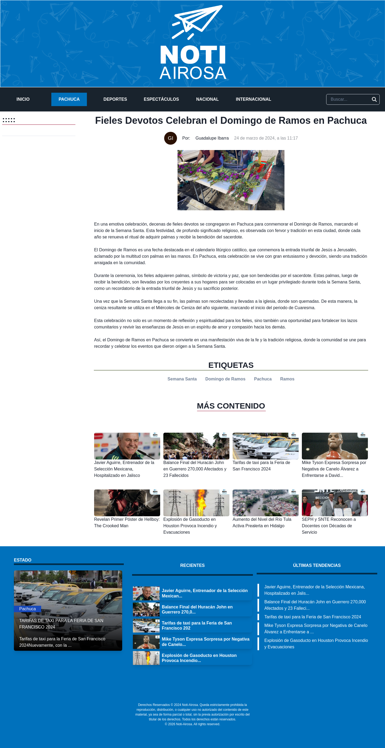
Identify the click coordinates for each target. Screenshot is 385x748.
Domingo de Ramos (225, 379)
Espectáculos (161, 99)
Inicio (23, 99)
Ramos (287, 379)
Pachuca (69, 99)
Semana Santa (182, 379)
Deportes (115, 99)
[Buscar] (374, 99)
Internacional (253, 99)
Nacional (207, 99)
